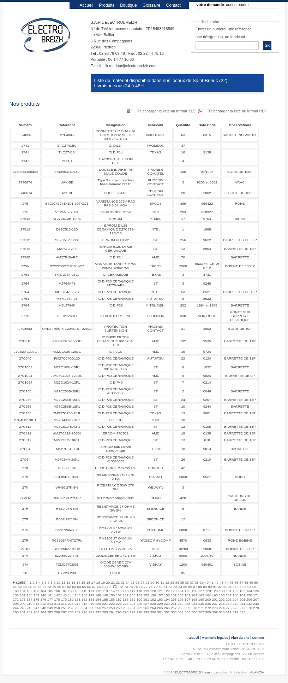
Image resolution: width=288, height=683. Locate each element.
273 (215, 608)
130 (221, 591)
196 (180, 599)
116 (125, 591)
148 (98, 595)
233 (187, 604)
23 (123, 582)
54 (29, 587)
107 (64, 591)
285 (50, 612)
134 (249, 591)
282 (29, 612)
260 (125, 608)
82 (170, 587)
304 (180, 612)
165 (215, 595)
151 (118, 595)
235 (201, 604)
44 (226, 582)
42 (216, 582)
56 (39, 587)
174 (29, 599)
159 (173, 595)
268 (180, 608)
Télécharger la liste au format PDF (237, 111)
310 (221, 612)
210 (29, 604)
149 (105, 595)
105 (50, 591)
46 (236, 582)
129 (215, 591)
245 (22, 608)
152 (125, 595)
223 (118, 604)
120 (153, 591)
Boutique (128, 5)
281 (22, 612)
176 (43, 599)
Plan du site (240, 638)
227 (146, 604)
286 (57, 612)
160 (180, 595)
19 (103, 582)
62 (69, 587)
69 (104, 587)
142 (57, 595)
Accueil (87, 5)
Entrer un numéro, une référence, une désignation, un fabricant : (224, 33)
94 (230, 587)
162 (194, 595)
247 (36, 608)
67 (94, 587)
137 (22, 595)
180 (70, 599)
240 (235, 604)
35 (182, 582)
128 (208, 591)
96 (239, 587)
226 (139, 604)
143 (64, 595)
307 (201, 612)
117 (132, 591)
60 (59, 587)
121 (160, 591)
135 (256, 591)
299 (146, 612)
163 (201, 595)
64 (79, 587)
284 (43, 612)
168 (235, 595)
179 (64, 599)
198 (194, 599)
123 (173, 591)
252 (70, 608)
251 (64, 608)
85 (185, 587)
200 (208, 599)
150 (112, 595)
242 (249, 604)
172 (16, 599)
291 (91, 612)
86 (190, 587)
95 (234, 587)
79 (155, 587)
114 (112, 591)
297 (132, 612)
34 (177, 582)
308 (208, 612)
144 (70, 595)
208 (16, 604)
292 (98, 612)
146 (84, 595)
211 (36, 604)
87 (195, 587)
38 (197, 582)
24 (128, 582)
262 (139, 608)
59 (54, 587)
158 (166, 595)
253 (77, 608)
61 (64, 587)
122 (166, 591)
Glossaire (152, 5)
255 (91, 608)
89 (205, 587)
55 (34, 587)
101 (22, 591)
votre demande (210, 4)
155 (146, 595)
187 (118, 599)
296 (125, 612)
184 (98, 599)
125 (187, 591)
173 (22, 599)
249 (50, 608)
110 (84, 591)
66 (89, 587)
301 (160, 612)
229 (160, 604)
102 (29, 591)
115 (118, 591)
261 (132, 608)
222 (112, 604)
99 (254, 587)
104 (43, 591)
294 (112, 612)
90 (210, 587)
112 (98, 591)
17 (93, 582)
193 (160, 599)
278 (249, 608)
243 (256, 604)
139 (36, 595)
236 (208, 604)
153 (132, 595)
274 (221, 608)
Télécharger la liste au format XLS (166, 111)
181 (77, 599)
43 (221, 582)
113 (105, 591)
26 (137, 582)
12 (69, 582)
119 (146, 591)
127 (201, 591)
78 (150, 587)
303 (173, 612)
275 (229, 608)
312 (235, 612)
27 (142, 582)
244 (16, 608)
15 (83, 582)
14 (78, 582)
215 (64, 604)
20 (108, 582)
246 (29, 608)
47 (241, 582)
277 (242, 608)
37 (192, 582)
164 (208, 595)
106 (57, 591)
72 (121, 587)
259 (118, 608)
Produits (106, 5)
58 (49, 587)
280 (16, 612)
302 (166, 612)
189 (132, 599)
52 (20, 587)
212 (43, 604)
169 (242, 595)
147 (91, 595)
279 (256, 608)
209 (22, 604)
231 (173, 604)
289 (77, 612)
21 (113, 582)
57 (44, 587)
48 (246, 582)
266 (166, 608)
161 (187, 595)
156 (153, 595)
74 (131, 587)
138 (29, 595)
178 (57, 599)
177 (50, 599)
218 (84, 604)
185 (105, 599)
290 (84, 612)
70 (108, 587)
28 (147, 582)
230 (166, 604)
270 (194, 608)
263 (146, 608)
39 (202, 582)
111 (91, 591)
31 (162, 582)
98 (249, 587)
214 (57, 604)
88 (200, 587)
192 (153, 599)
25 (132, 582)
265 (160, 608)
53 (24, 587)
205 (242, 599)
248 (43, 608)
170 (249, 595)
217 (77, 604)
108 (70, 591)
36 (187, 582)
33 (172, 582)
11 (64, 582)
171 (256, 595)
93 (225, 587)
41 (212, 582)
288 (70, 612)
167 (229, 595)
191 (146, 599)
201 (215, 599)
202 (221, 599)
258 (112, 608)
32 (167, 582)
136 (16, 595)
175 (36, 599)
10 (59, 582)
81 (165, 587)
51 (15, 587)
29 (152, 582)
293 (105, 612)
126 (194, 591)
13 (74, 582)
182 (84, 599)
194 (166, 599)
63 (74, 587)
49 (251, 582)
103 (36, 591)
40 (207, 582)
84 (180, 587)
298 (139, 612)
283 (36, 612)
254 (84, 608)
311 (229, 612)
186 (112, 599)
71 (115, 586)
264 (153, 608)
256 (98, 608)
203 (229, 599)
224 (125, 604)
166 (221, 595)
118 (139, 591)
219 (91, 604)
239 (229, 604)
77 (146, 587)
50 (256, 582)
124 (180, 591)
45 (231, 582)
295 (118, 612)
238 (221, 604)
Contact (173, 5)
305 (187, 612)
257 (105, 608)
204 (235, 599)
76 (141, 587)
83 (175, 587)
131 (229, 591)
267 (173, 608)
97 (244, 587)
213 (50, 604)
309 (215, 612)
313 (242, 612)
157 (160, 595)
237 (215, 604)
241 (242, 604)
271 (201, 608)
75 (136, 587)
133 (242, 591)
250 (57, 608)
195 (173, 599)
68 (99, 587)
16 (88, 582)
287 (64, 612)
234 (194, 604)
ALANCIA (257, 672)
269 (187, 608)
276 (235, 608)
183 (91, 599)
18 (98, 582)
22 (118, 582)
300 (153, 612)
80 (160, 587)
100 (16, 591)
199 (201, 599)
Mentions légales (215, 638)
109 (77, 591)
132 (235, 591)
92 (220, 587)
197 (187, 599)
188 (125, 599)
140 (43, 595)
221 (105, 604)
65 (84, 587)
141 (50, 595)
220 (98, 604)
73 (126, 587)
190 (139, 599)
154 (139, 595)
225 (132, 604)
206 (249, 599)
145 (77, 595)
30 (157, 582)
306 (194, 612)
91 (215, 587)
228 (153, 604)
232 (180, 604)
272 (208, 608)
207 (256, 599)
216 (70, 604)
